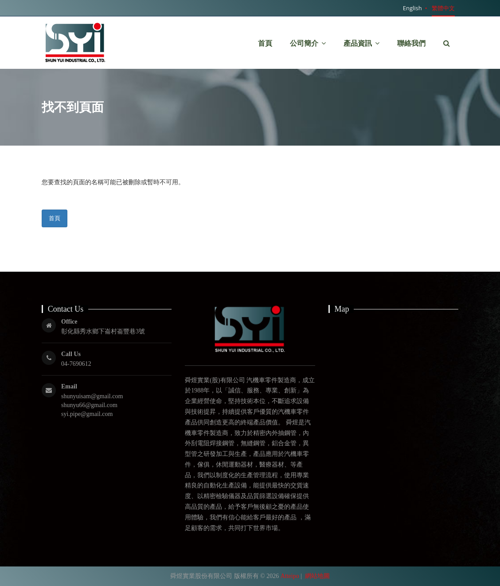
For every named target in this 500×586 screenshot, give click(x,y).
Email (69, 386)
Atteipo (290, 576)
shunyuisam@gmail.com (92, 396)
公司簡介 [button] (308, 41)
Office (69, 321)
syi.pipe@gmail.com (87, 414)
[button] (446, 43)
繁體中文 (443, 8)
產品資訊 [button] (361, 31)
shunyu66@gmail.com (89, 405)
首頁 (54, 218)
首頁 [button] (265, 43)
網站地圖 (317, 576)
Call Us (71, 354)
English (412, 8)
